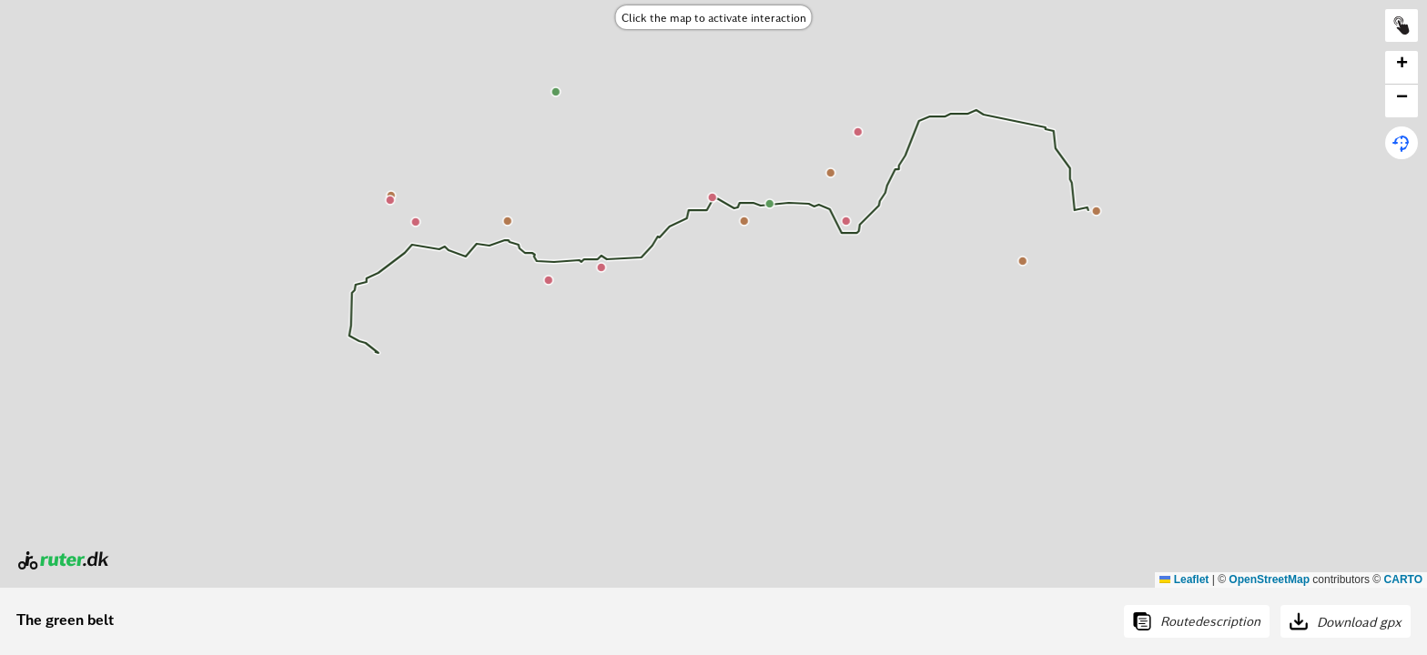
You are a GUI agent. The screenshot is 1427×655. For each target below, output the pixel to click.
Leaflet (1184, 579)
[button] (1401, 68)
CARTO (1403, 579)
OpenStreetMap (1269, 579)
